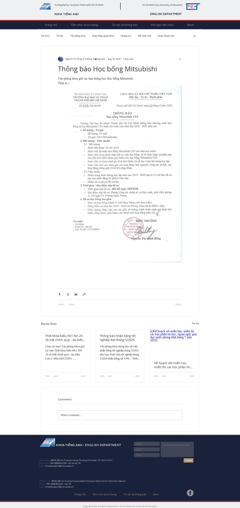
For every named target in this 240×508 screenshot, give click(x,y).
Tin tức (59, 36)
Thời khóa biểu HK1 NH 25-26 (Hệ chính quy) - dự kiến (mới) (64, 338)
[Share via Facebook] (59, 294)
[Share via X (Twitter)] (67, 294)
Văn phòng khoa (78, 36)
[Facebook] (190, 493)
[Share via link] (84, 294)
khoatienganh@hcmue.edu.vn (59, 466)
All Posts (45, 36)
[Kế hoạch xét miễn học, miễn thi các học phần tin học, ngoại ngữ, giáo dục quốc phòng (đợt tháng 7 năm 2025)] (174, 343)
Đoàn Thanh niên (166, 36)
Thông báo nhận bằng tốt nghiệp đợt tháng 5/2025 (118, 338)
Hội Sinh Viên (144, 36)
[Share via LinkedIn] (76, 294)
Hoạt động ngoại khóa (103, 36)
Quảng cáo (126, 36)
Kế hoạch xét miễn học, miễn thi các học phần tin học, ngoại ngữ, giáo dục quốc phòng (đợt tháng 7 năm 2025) (172, 365)
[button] (194, 36)
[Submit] (188, 460)
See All (195, 323)
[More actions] (180, 59)
